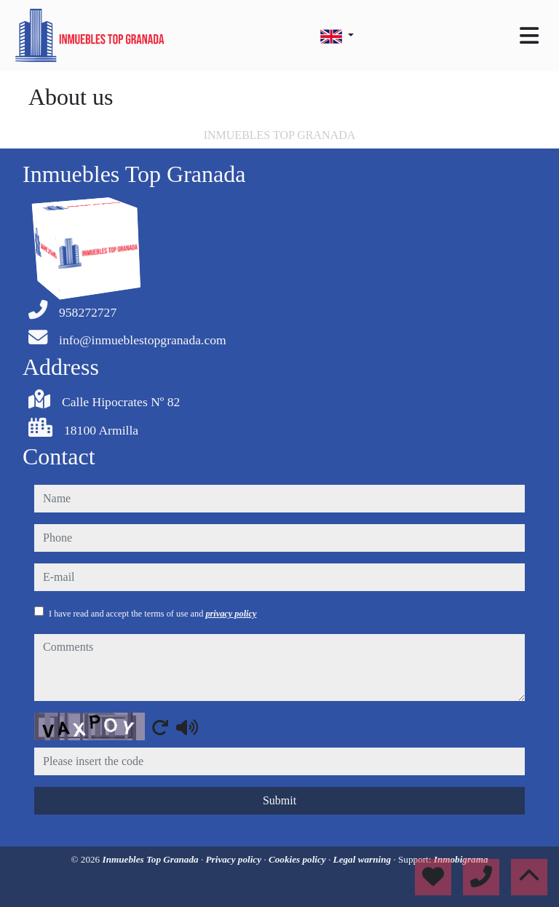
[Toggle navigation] (529, 35)
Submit (279, 800)
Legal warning (363, 859)
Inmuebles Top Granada (152, 859)
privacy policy (230, 614)
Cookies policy (298, 859)
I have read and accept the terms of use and (152, 614)
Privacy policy (235, 859)
